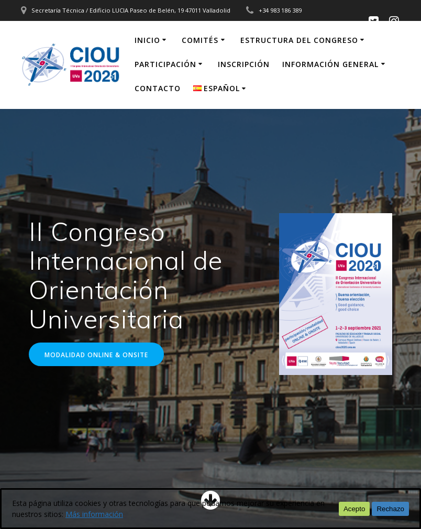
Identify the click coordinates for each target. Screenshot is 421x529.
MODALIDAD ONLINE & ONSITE (96, 354)
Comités (200, 40)
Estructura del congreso (299, 40)
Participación (165, 64)
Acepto (354, 509)
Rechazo (390, 509)
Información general (330, 64)
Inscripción (244, 64)
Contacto (158, 88)
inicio (147, 40)
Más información (94, 514)
